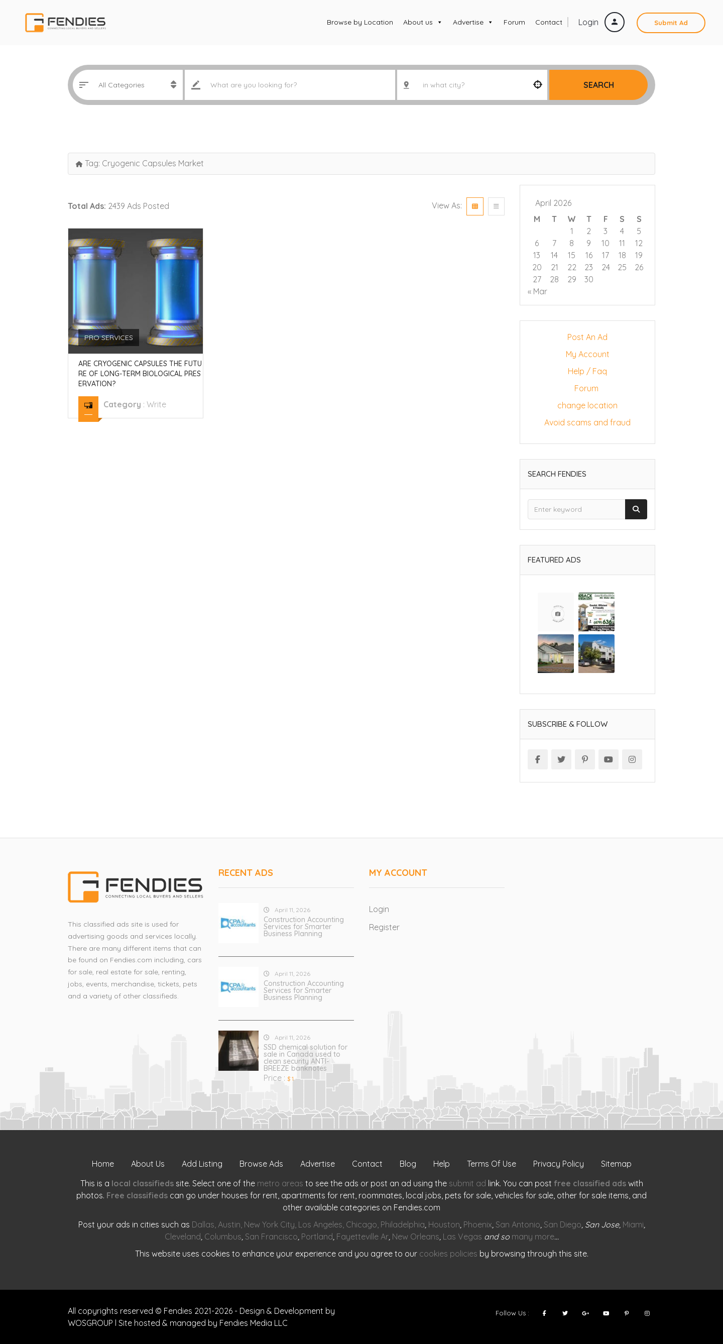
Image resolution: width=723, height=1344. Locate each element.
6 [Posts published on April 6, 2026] (537, 243)
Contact (548, 22)
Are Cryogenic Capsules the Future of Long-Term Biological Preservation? (140, 373)
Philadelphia (403, 1224)
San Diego (562, 1224)
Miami (633, 1224)
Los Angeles (320, 1224)
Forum (514, 22)
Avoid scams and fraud (587, 422)
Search (598, 85)
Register (384, 927)
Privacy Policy (558, 1164)
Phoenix (477, 1224)
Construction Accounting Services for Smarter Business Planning (304, 926)
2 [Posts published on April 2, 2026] (588, 231)
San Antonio (518, 1224)
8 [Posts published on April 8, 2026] (571, 243)
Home (103, 1164)
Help (441, 1164)
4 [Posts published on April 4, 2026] (622, 231)
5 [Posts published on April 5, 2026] (639, 231)
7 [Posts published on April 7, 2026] (554, 243)
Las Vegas (462, 1236)
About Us (148, 1164)
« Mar (537, 291)
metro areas (280, 1183)
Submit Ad (671, 23)
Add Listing (202, 1164)
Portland (317, 1236)
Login (601, 22)
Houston (444, 1224)
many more (533, 1236)
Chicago (361, 1224)
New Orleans (415, 1236)
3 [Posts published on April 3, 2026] (606, 231)
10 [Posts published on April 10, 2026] (605, 243)
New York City (269, 1224)
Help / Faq (587, 371)
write (156, 404)
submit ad (467, 1183)
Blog (408, 1164)
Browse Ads (261, 1164)
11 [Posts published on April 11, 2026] (622, 243)
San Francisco (271, 1236)
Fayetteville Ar (362, 1236)
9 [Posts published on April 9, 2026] (588, 243)
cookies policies (448, 1254)
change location (587, 405)
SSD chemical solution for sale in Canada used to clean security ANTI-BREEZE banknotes (305, 1058)
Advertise (473, 22)
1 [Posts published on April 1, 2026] (571, 231)
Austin (229, 1224)
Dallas (203, 1224)
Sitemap (616, 1164)
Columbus (223, 1236)
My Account (588, 354)
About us (423, 22)
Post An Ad (587, 337)
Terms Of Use (491, 1164)
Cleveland (183, 1236)
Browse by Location (360, 22)
